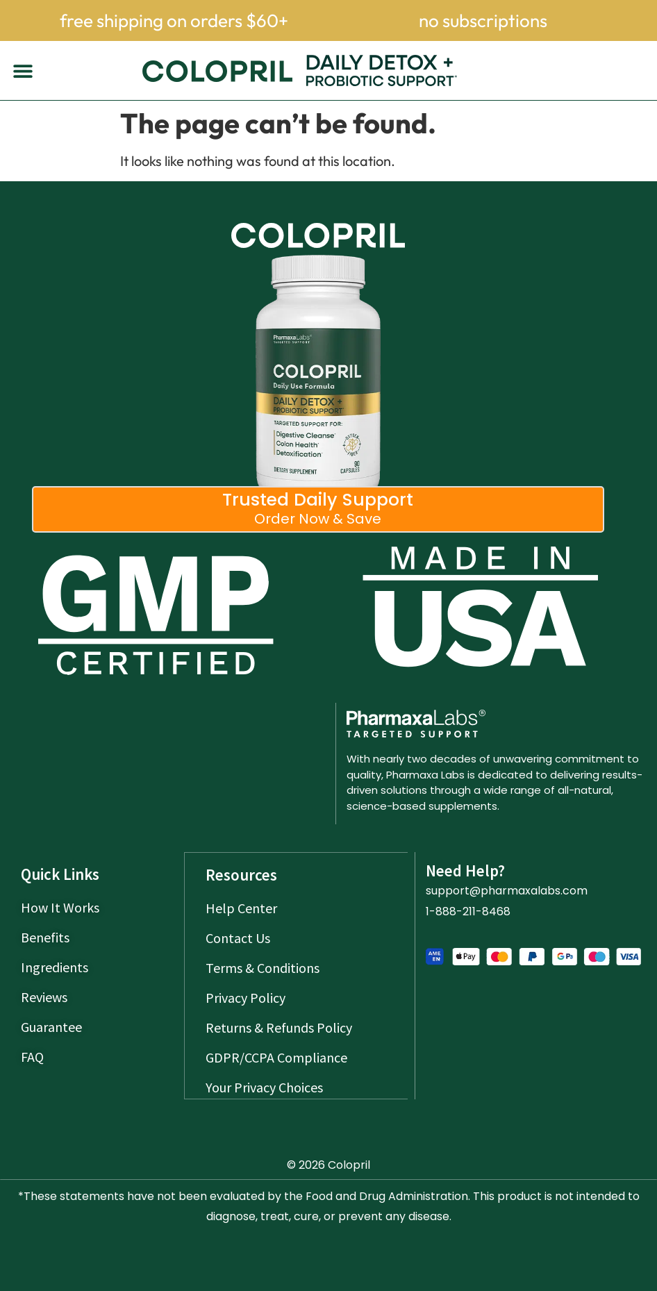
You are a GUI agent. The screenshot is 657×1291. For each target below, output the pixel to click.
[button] (22, 70)
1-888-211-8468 (468, 911)
